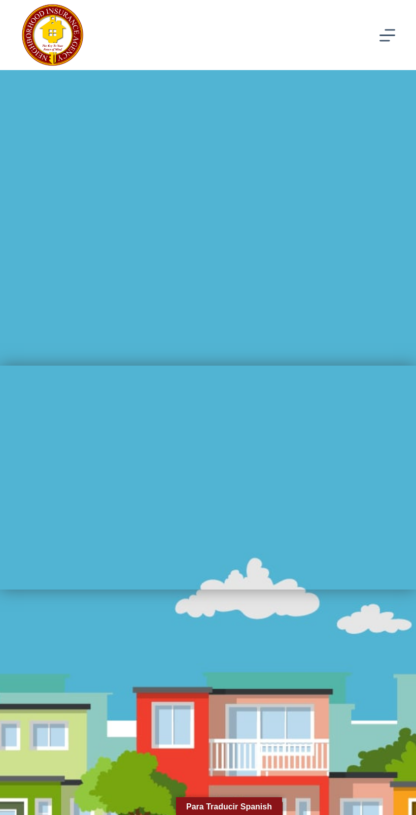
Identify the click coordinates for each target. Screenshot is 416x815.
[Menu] (387, 35)
